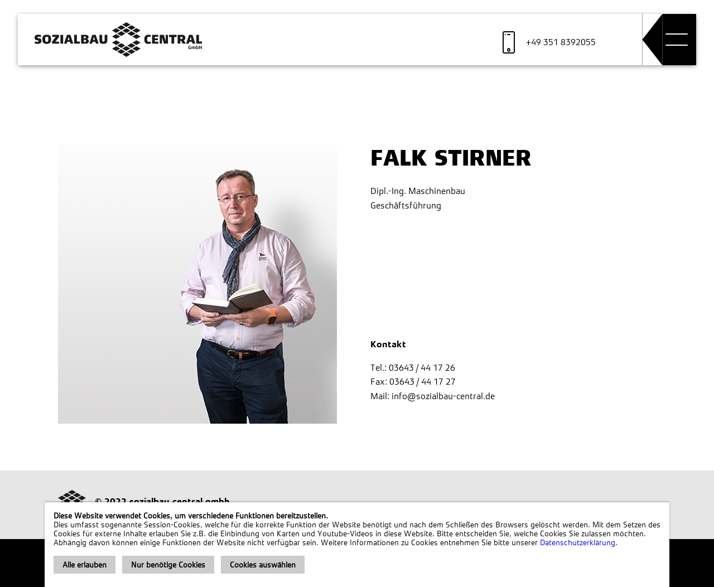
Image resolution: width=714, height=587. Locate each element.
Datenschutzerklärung (577, 542)
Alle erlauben (84, 564)
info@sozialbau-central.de (443, 396)
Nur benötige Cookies (168, 564)
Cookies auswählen (263, 564)
